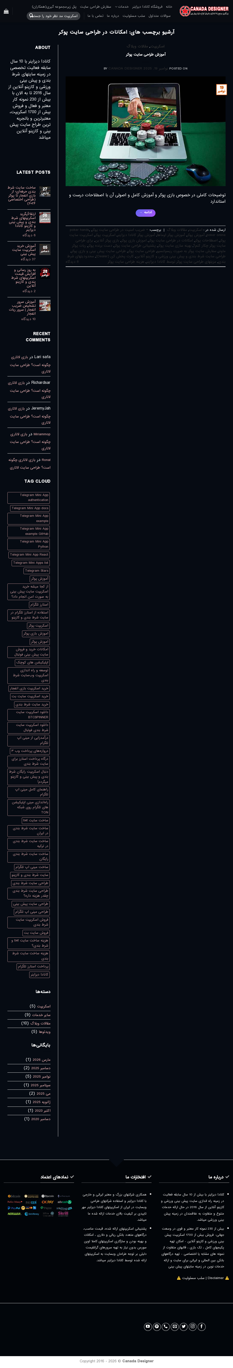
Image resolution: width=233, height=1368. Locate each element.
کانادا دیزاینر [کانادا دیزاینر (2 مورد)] (39, 974)
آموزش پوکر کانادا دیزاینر (136, 235)
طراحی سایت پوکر (141, 251)
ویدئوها (45, 1032)
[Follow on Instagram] (193, 1327)
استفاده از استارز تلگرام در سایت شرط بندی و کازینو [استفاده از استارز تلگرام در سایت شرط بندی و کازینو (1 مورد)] (29, 615)
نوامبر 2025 (42, 1076)
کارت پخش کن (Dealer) (115, 256)
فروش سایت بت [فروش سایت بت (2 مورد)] (36, 932)
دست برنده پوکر (100, 245)
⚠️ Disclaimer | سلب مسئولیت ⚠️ (203, 1278)
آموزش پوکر (196, 235)
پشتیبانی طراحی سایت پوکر (135, 245)
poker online (216, 235)
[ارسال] (31, 16)
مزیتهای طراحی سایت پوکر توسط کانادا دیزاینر (181, 261)
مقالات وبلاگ (137, 46)
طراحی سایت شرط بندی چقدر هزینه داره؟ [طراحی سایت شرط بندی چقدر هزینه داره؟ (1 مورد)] (30, 893)
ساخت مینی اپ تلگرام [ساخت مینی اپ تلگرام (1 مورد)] (32, 867)
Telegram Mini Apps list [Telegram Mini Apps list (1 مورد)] (30, 562)
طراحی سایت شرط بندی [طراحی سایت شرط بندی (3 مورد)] (30, 883)
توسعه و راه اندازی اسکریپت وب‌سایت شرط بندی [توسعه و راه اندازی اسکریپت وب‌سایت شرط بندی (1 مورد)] (30, 675)
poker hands (79, 230)
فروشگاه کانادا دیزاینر (147, 6)
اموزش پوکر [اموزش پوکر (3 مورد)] (39, 641)
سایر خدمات (41, 1015)
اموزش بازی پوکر (134, 240)
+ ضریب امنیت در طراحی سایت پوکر (120, 230)
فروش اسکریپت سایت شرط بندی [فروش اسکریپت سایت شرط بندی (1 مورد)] (32, 922)
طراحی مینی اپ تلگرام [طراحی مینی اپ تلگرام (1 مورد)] (31, 911)
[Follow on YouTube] (148, 1327)
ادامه (145, 212)
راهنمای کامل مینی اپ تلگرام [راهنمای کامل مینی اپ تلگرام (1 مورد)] (31, 792)
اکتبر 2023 (43, 1110)
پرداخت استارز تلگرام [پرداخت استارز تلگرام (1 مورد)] (33, 966)
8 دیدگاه (72, 261)
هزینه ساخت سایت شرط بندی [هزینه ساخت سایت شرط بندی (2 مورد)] (30, 956)
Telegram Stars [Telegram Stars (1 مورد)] (36, 570)
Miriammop (42, 434)
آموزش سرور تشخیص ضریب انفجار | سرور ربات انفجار (22, 308)
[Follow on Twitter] (184, 1327)
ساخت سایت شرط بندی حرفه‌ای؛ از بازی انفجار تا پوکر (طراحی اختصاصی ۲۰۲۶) (21, 195)
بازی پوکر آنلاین (107, 240)
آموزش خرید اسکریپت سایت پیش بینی (24, 250)
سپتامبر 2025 (41, 1085)
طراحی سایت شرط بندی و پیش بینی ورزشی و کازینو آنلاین (181, 256)
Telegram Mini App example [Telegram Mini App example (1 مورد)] (34, 518)
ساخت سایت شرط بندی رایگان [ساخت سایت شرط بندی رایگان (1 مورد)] (30, 856)
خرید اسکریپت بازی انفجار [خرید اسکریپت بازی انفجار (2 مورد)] (29, 688)
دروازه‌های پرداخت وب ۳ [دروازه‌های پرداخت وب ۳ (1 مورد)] (29, 751)
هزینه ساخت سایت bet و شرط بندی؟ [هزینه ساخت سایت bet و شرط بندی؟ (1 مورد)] (29, 943)
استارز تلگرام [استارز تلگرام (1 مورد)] (39, 604)
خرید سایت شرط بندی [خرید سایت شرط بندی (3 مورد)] (32, 704)
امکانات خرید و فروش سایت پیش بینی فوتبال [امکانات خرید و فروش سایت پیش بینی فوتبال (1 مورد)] (31, 652)
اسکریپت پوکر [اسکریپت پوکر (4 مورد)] (38, 625)
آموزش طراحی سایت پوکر (145, 54)
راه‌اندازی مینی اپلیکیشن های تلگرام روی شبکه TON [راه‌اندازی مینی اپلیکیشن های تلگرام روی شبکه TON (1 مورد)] (30, 807)
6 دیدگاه (21, 235)
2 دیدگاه (21, 291)
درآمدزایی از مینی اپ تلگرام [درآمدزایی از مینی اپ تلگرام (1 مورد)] (32, 740)
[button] (6, 11)
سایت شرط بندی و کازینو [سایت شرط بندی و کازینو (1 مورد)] (30, 875)
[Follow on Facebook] (202, 1327)
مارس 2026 (42, 1060)
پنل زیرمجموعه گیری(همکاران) (54, 6)
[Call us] (166, 1327)
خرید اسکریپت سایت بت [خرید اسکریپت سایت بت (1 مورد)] (30, 696)
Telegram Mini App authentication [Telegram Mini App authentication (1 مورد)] (34, 498)
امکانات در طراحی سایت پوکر (171, 240)
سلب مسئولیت (134, 16)
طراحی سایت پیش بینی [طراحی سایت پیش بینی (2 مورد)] (30, 904)
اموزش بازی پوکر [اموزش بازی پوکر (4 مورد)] (36, 633)
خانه (169, 6)
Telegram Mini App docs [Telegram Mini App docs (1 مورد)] (30, 508)
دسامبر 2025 (41, 1068)
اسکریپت (158, 46)
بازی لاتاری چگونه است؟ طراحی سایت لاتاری (30, 364)
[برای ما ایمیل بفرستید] (175, 1327)
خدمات (122, 6)
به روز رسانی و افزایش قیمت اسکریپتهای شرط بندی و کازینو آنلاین (23, 278)
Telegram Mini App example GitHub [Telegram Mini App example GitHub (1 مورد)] (34, 531)
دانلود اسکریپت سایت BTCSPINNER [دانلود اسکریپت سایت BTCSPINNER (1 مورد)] (32, 715)
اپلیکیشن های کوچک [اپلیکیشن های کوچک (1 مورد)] (32, 662)
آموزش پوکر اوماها (171, 235)
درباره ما (113, 16)
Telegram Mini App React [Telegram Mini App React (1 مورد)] (29, 554)
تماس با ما (96, 16)
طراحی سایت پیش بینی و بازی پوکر (98, 251)
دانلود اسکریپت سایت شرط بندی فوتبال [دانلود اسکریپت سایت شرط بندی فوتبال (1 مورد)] (32, 727)
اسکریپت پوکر (105, 235)
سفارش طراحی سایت (95, 6)
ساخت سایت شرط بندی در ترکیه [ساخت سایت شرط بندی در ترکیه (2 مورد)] (30, 844)
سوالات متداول (160, 16)
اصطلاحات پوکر (206, 240)
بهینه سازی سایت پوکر (174, 245)
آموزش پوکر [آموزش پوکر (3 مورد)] (39, 578)
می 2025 (44, 1093)
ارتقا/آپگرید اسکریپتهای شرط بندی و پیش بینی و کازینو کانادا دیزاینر (22, 222)
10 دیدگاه (22, 319)
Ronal (46, 460)
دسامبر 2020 (41, 1119)
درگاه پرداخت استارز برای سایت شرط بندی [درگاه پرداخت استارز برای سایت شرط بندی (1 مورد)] (30, 761)
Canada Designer (125, 68)
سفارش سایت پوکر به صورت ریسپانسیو (186, 251)
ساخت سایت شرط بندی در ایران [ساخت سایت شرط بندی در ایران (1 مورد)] (30, 831)
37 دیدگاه (22, 259)
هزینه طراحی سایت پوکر (126, 261)
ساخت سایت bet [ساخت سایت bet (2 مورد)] (35, 820)
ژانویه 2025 (42, 1102)
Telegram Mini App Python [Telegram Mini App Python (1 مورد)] (34, 544)
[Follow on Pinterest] (157, 1327)
